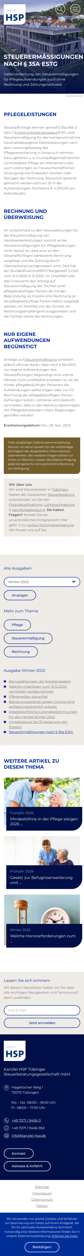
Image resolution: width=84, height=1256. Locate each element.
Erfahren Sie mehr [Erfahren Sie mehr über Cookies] (65, 1236)
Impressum (42, 1193)
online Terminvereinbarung (51, 525)
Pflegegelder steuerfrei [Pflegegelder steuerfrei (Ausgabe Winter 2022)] (28, 696)
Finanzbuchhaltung (25, 505)
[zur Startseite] (15, 14)
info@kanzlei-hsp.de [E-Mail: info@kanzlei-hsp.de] (29, 1135)
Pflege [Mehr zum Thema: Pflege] (17, 625)
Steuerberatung (61, 494)
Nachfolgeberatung (28, 510)
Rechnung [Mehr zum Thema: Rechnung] (21, 651)
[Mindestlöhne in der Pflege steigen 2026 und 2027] (42, 803)
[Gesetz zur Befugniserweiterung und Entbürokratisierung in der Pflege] (42, 861)
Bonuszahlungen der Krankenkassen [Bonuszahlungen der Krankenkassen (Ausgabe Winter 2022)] (40, 681)
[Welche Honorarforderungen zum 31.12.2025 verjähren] (42, 920)
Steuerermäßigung (40, 359)
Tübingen (60, 489)
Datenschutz (42, 1199)
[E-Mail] (42, 1010)
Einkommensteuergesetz (36, 132)
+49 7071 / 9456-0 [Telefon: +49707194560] (26, 1120)
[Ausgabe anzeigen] (20, 595)
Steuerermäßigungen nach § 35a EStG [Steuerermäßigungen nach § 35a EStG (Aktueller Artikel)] (41, 732)
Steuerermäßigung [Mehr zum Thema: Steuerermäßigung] (28, 638)
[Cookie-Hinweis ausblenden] (42, 1247)
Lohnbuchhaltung (59, 505)
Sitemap (42, 1187)
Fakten (42, 1206)
